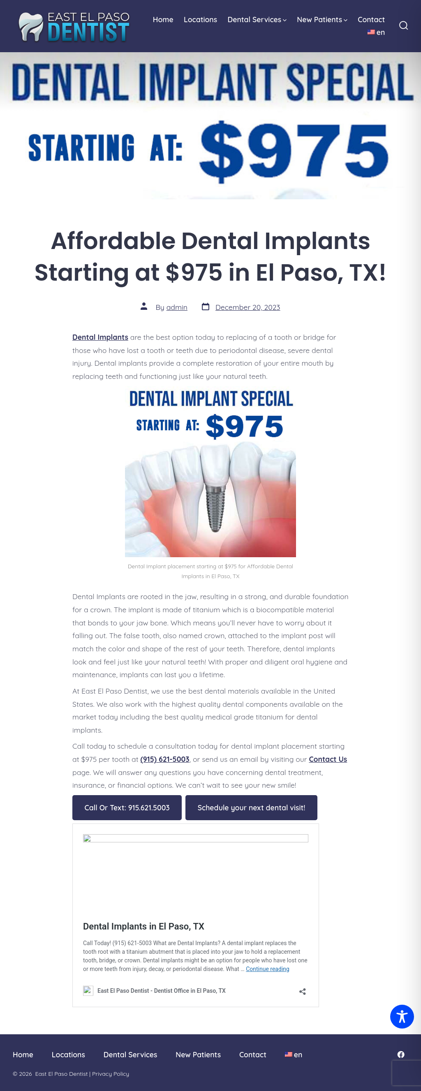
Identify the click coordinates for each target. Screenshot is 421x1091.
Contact (371, 19)
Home (163, 19)
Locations (200, 19)
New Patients (322, 19)
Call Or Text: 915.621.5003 (127, 807)
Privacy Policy (110, 1073)
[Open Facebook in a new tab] (400, 1054)
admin (177, 306)
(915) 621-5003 (165, 758)
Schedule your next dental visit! (251, 807)
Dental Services (257, 19)
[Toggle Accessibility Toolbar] (402, 1016)
